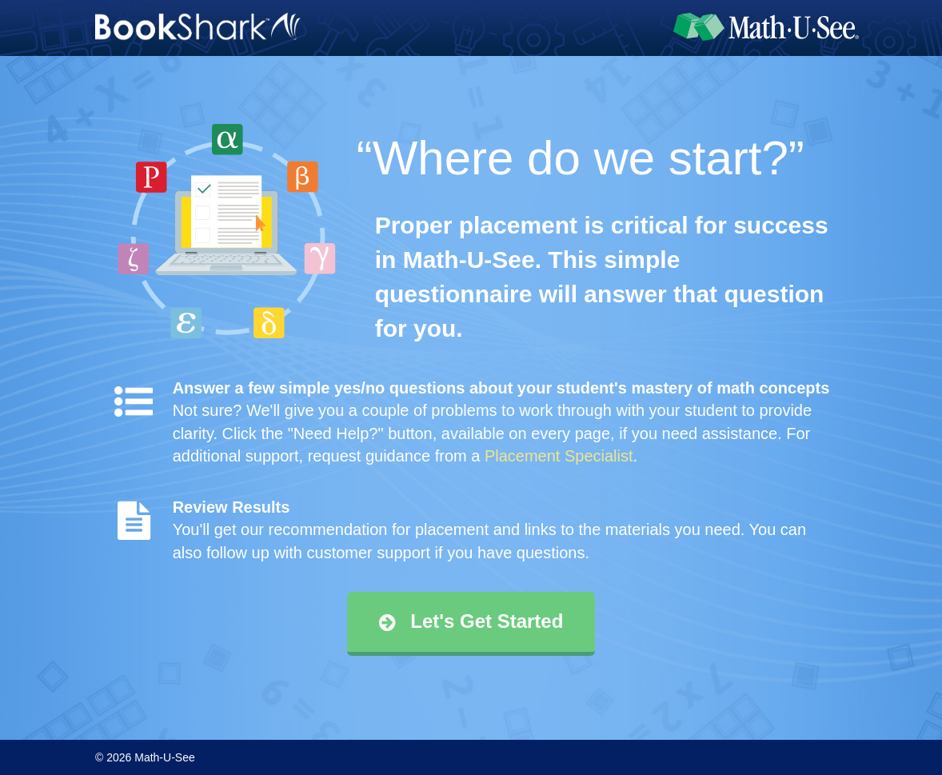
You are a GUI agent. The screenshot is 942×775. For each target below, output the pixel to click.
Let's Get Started (471, 621)
